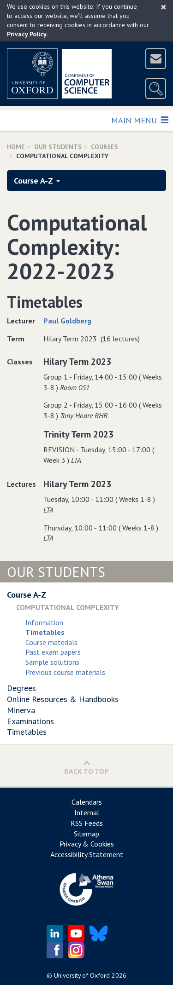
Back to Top (86, 767)
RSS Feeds (87, 823)
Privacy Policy (27, 34)
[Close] (164, 6)
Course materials (51, 642)
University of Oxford (82, 975)
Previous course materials (65, 672)
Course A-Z (37, 180)
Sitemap (86, 833)
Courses (104, 147)
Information (44, 622)
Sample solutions (52, 662)
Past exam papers (53, 652)
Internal (86, 812)
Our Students (58, 147)
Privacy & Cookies (87, 843)
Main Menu (139, 120)
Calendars (87, 801)
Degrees (21, 688)
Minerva (21, 710)
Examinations (30, 721)
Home (16, 147)
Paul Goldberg (67, 320)
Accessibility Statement (86, 854)
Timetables (27, 731)
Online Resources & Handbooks (63, 699)
